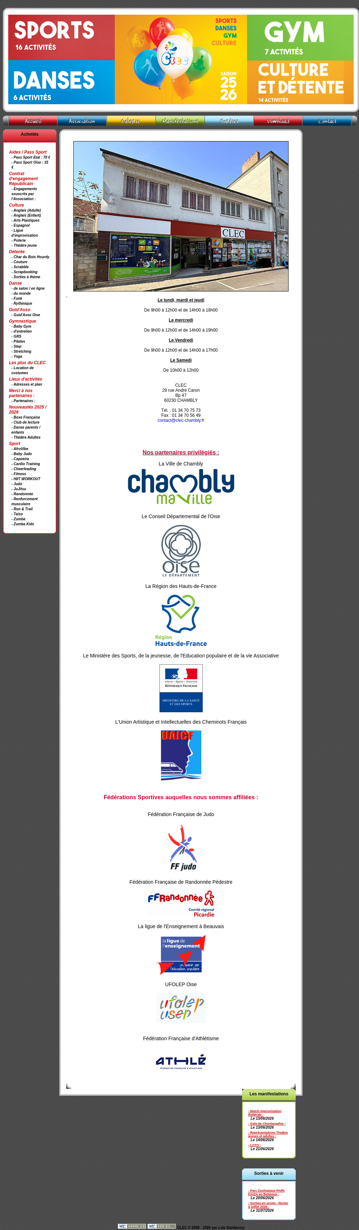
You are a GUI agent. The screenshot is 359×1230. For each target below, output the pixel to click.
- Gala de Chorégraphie (266, 1123)
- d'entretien (21, 331)
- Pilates (18, 341)
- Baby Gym (21, 326)
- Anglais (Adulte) (26, 210)
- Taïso (17, 514)
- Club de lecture (25, 422)
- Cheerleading (23, 469)
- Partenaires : (23, 401)
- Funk (16, 298)
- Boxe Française (25, 417)
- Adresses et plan (26, 384)
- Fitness (18, 474)
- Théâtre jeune (24, 245)
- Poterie (18, 240)
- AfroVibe (19, 449)
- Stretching (21, 351)
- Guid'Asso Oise (25, 315)
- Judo (16, 484)
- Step (16, 346)
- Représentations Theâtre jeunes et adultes (268, 1134)
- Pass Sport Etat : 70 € (30, 157)
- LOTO (253, 1145)
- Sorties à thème (25, 277)
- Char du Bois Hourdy (30, 257)
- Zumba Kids (22, 524)
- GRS (16, 336)
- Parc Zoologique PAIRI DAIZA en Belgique (266, 1192)
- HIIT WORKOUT (25, 479)
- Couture (19, 262)
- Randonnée (22, 494)
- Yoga (16, 356)
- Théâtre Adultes (25, 437)
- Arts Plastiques (25, 220)
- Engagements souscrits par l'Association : (24, 194)
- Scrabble (20, 267)
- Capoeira (20, 459)
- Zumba (18, 519)
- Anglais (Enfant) (26, 215)
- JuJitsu (18, 489)
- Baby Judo (21, 454)
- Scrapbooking (24, 272)
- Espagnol (20, 225)
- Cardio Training (25, 464)
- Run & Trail (22, 509)
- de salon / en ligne (28, 288)
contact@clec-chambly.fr (181, 420)
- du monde (21, 293)
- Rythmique (21, 303)
